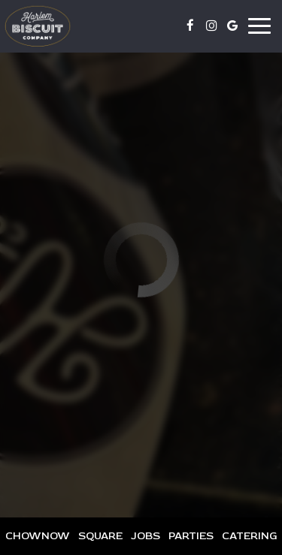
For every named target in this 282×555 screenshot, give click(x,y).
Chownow (36, 535)
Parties (191, 535)
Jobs (145, 535)
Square (98, 535)
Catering (249, 535)
